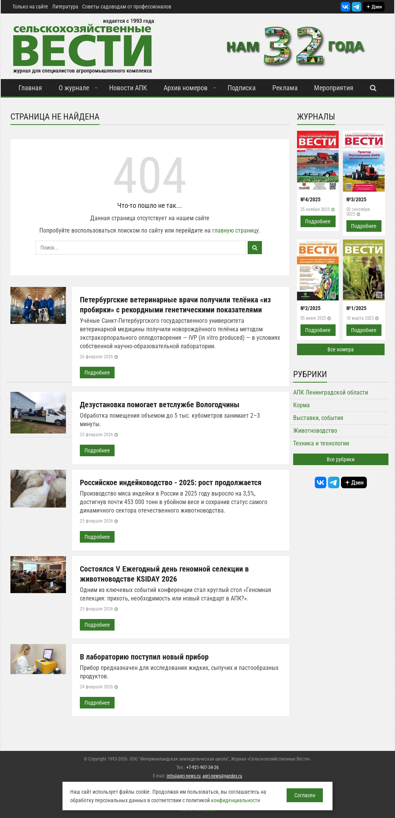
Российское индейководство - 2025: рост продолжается (171, 482)
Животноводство (315, 430)
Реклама (285, 88)
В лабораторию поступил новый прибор (144, 656)
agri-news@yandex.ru (222, 776)
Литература (65, 6)
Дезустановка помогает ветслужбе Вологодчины (160, 404)
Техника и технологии (321, 443)
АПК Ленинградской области (330, 392)
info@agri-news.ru (184, 776)
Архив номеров (186, 88)
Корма (301, 405)
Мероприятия (333, 88)
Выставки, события (318, 418)
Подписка (242, 88)
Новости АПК (128, 88)
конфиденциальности (235, 800)
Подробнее (97, 372)
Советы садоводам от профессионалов (126, 6)
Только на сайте (30, 6)
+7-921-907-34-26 (202, 767)
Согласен (304, 795)
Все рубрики (340, 459)
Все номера (340, 349)
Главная (30, 88)
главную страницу (235, 230)
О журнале (74, 88)
